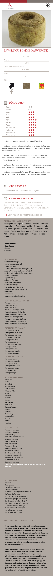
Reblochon (8, 379)
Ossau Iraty (29, 208)
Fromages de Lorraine (12, 351)
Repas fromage (9, 278)
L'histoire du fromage (12, 487)
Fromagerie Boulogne (13, 224)
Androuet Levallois (31, 224)
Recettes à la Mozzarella (13, 455)
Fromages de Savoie (12, 330)
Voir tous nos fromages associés (24, 215)
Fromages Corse (10, 346)
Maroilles (8, 423)
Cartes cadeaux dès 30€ (13, 264)
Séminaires (8, 292)
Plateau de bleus (11, 307)
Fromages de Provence (13, 335)
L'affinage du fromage (12, 494)
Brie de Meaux (10, 386)
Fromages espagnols (12, 361)
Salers (8, 210)
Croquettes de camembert (14, 437)
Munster (7, 398)
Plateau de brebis (11, 305)
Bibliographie (9, 485)
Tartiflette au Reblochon (13, 448)
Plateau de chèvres (12, 303)
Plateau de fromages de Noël (15, 319)
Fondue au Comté (11, 446)
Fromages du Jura (11, 349)
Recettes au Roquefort (13, 453)
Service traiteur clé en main (14, 287)
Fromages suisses (11, 363)
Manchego (18, 208)
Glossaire (8, 483)
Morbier (7, 421)
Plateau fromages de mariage (15, 321)
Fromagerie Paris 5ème (20, 234)
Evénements (8, 294)
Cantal (23, 203)
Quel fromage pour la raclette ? (16, 501)
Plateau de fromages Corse (14, 310)
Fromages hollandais (12, 366)
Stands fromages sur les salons (15, 289)
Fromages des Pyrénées (13, 344)
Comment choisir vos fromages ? (16, 503)
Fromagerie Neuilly (24, 226)
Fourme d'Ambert (33, 205)
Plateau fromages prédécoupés (16, 324)
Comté (7, 382)
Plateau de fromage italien (14, 317)
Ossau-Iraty (9, 414)
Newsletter (9, 246)
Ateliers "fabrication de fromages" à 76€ (18, 273)
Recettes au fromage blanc (14, 457)
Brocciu (7, 418)
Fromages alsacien (11, 342)
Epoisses (8, 412)
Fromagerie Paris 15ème (21, 231)
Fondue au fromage (12, 430)
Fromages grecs (10, 370)
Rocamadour (9, 416)
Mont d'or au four (11, 444)
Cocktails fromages (11, 285)
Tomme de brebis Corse (14, 205)
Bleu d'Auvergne (34, 203)
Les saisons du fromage (13, 510)
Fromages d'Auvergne (12, 337)
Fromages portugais (12, 368)
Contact (7, 248)
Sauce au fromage (11, 439)
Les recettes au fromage (13, 512)
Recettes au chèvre (11, 451)
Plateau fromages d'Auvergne (15, 314)
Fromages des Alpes (12, 353)
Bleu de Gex (9, 402)
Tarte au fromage (11, 441)
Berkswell (8, 208)
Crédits (7, 251)
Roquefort (8, 384)
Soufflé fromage (10, 434)
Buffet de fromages (11, 275)
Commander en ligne (12, 262)
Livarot (7, 400)
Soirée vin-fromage (11, 280)
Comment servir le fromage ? (15, 508)
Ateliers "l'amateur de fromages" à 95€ (18, 271)
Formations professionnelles (14, 296)
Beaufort (8, 395)
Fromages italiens (11, 359)
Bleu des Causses (11, 407)
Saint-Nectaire (42, 208)
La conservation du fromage (15, 506)
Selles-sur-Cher (10, 391)
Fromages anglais (11, 373)
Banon (7, 393)
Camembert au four (11, 460)
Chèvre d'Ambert (11, 203)
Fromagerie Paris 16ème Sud (20, 229)
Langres (7, 409)
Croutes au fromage (12, 462)
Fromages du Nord (11, 340)
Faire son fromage (11, 489)
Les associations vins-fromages (16, 496)
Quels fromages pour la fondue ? (16, 499)
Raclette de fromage (12, 432)
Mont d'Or (8, 405)
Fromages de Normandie (14, 333)
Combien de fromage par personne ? (18, 492)
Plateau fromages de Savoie (15, 312)
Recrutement (10, 244)
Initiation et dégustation (12, 282)
